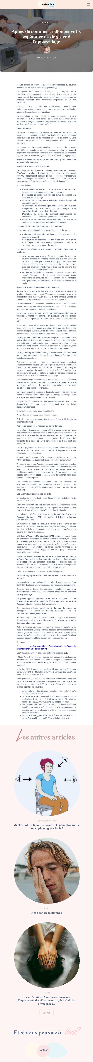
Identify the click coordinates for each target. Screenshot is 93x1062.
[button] (88, 4)
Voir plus (46, 1013)
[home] (46, 4)
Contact (43, 1050)
